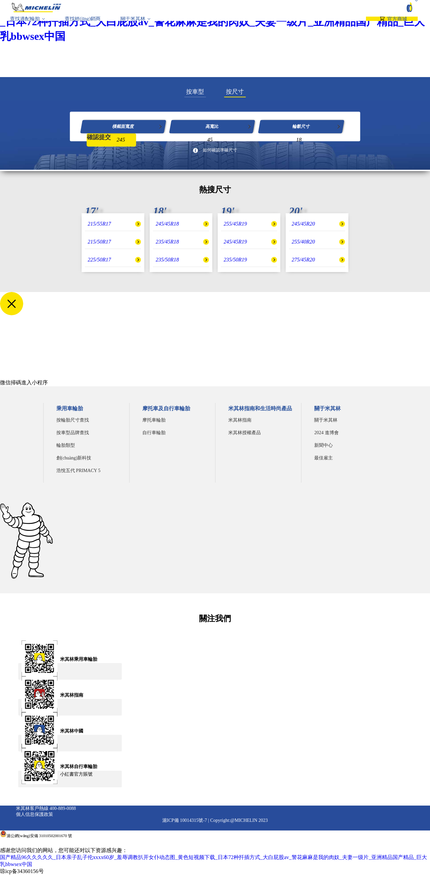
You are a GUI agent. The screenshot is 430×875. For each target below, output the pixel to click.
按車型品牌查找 (72, 432)
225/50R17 (99, 259)
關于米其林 (132, 25)
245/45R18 (167, 224)
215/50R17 (99, 241)
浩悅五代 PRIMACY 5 (78, 470)
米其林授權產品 (244, 432)
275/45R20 (303, 259)
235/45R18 (167, 241)
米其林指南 (239, 420)
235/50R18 (167, 259)
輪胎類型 (65, 445)
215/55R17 (99, 224)
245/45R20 (303, 224)
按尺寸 (235, 92)
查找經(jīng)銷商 (83, 25)
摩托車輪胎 (154, 420)
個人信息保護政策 (34, 814)
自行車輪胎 (154, 432)
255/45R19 (235, 224)
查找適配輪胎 (25, 25)
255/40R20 (303, 241)
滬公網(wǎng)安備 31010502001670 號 (39, 835)
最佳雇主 (323, 457)
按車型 (195, 92)
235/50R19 (235, 259)
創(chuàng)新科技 (74, 457)
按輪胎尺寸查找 (72, 420)
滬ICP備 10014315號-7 (184, 820)
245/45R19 (235, 241)
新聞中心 (323, 445)
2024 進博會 (326, 432)
